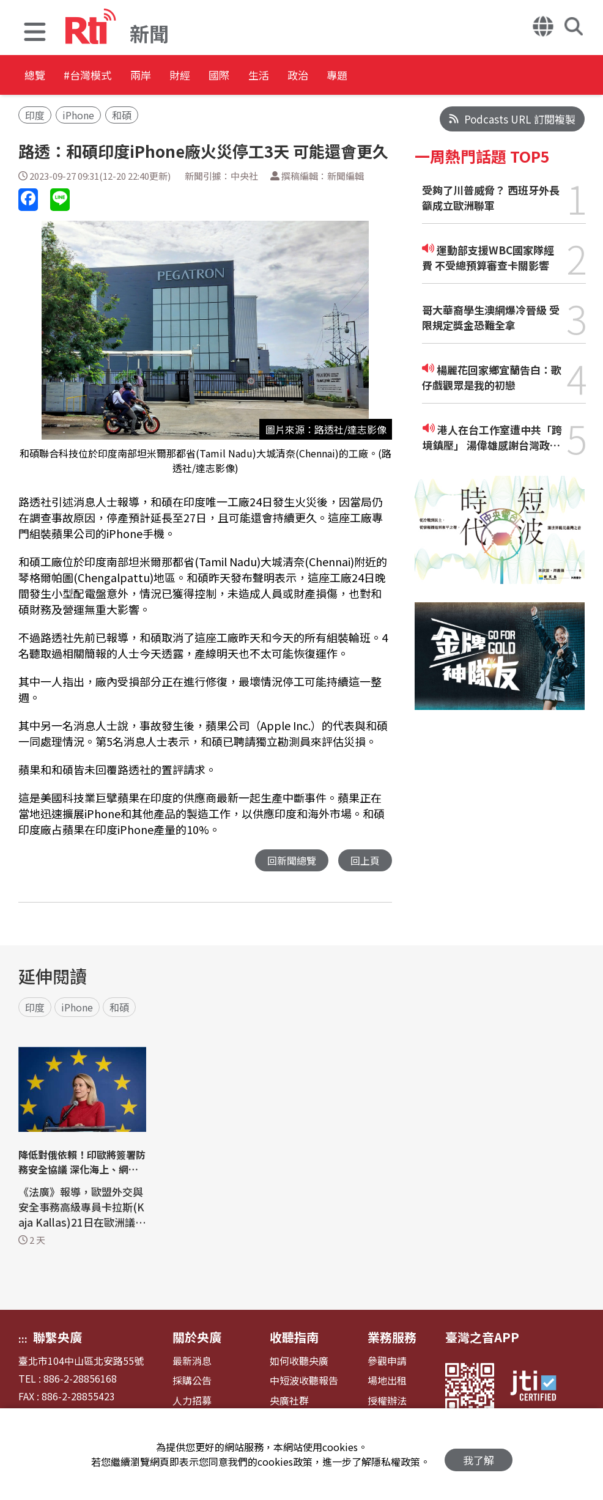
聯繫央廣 (57, 1338)
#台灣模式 (108, 76)
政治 (399, 76)
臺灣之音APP (482, 1338)
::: (23, 1339)
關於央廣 (196, 1338)
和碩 (121, 115)
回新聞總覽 (288, 860)
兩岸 (178, 76)
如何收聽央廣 (299, 1361)
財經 (233, 76)
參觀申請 (387, 1361)
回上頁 (364, 860)
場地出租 (387, 1381)
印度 (35, 115)
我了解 (478, 1454)
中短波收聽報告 (304, 1381)
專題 (454, 76)
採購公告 (192, 1381)
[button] (35, 33)
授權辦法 (387, 1401)
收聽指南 (294, 1338)
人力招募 (192, 1401)
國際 (288, 76)
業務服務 (392, 1338)
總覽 (36, 76)
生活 (343, 76)
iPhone (78, 115)
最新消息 (192, 1361)
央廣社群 (289, 1401)
